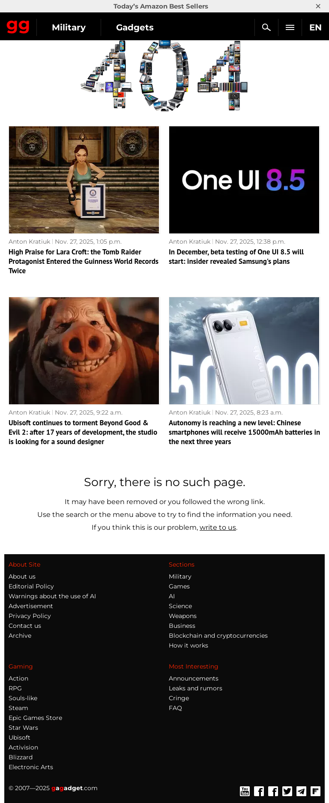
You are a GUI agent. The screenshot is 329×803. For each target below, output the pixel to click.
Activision (23, 747)
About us (22, 576)
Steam (18, 708)
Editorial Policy (31, 586)
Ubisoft (19, 737)
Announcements (193, 678)
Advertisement (31, 606)
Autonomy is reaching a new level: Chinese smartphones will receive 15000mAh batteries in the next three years (244, 432)
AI (172, 596)
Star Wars (23, 727)
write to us (218, 527)
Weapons (183, 616)
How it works (188, 645)
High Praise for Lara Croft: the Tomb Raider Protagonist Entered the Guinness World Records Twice (84, 261)
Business (182, 626)
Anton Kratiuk (29, 241)
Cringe (179, 698)
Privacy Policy (30, 616)
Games (179, 586)
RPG (15, 688)
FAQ (175, 708)
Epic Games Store (35, 718)
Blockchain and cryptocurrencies (218, 635)
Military (69, 27)
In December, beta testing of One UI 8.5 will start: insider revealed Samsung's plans (236, 256)
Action (18, 678)
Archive (20, 635)
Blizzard (21, 757)
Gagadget (18, 25)
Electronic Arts (31, 767)
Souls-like (23, 698)
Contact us (25, 626)
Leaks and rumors (195, 688)
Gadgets (135, 27)
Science (180, 606)
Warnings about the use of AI (52, 596)
